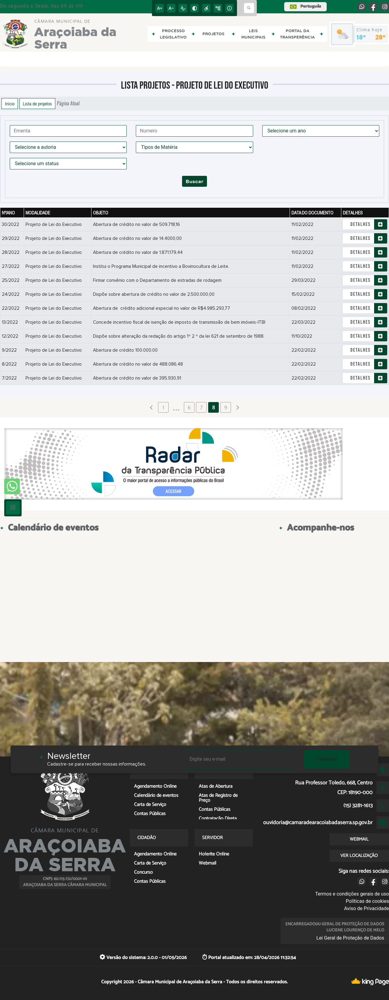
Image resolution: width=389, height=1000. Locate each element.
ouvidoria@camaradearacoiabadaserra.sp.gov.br (318, 822)
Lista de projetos (37, 104)
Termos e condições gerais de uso (352, 894)
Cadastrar (326, 759)
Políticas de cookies (367, 901)
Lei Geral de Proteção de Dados (350, 938)
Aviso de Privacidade (366, 908)
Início (10, 104)
